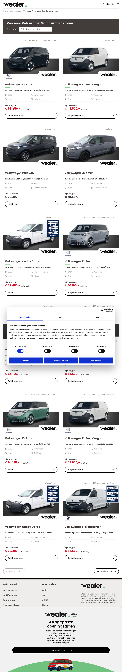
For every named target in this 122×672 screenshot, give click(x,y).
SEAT (44, 595)
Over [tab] (97, 317)
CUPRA (45, 600)
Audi (44, 590)
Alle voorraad (15, 11)
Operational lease (11, 605)
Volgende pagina (106, 571)
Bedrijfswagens (10, 595)
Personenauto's (10, 590)
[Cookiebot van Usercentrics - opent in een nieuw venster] (102, 310)
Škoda (45, 605)
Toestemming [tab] (25, 317)
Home (5, 11)
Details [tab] (61, 317)
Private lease (9, 600)
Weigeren (26, 360)
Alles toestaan (96, 360)
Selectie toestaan (61, 360)
